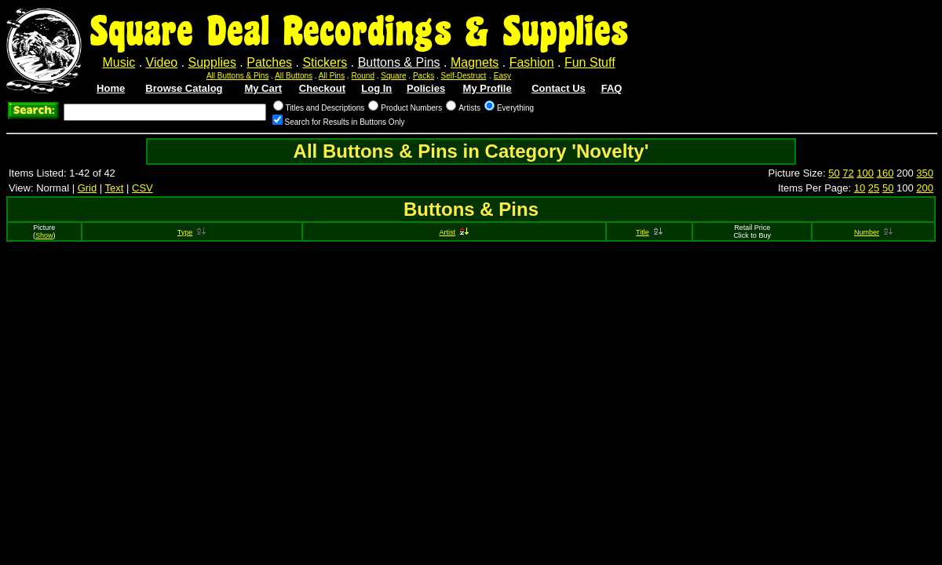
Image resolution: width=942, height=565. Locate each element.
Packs (423, 75)
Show (44, 235)
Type (191, 232)
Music (118, 62)
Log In (376, 88)
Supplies (212, 62)
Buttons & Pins (399, 62)
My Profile (487, 88)
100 (865, 173)
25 (873, 188)
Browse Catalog (183, 88)
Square (393, 75)
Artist (454, 232)
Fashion (531, 62)
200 (924, 188)
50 (833, 173)
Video (162, 62)
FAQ (612, 88)
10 (859, 188)
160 (885, 173)
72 (847, 173)
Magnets (474, 62)
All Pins (332, 75)
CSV (142, 188)
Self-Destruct (464, 75)
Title (649, 232)
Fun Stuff (589, 62)
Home (111, 88)
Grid (87, 188)
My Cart (263, 88)
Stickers (324, 62)
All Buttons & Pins (237, 75)
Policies (426, 88)
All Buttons (293, 75)
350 (924, 173)
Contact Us (558, 88)
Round (363, 75)
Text (114, 188)
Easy (502, 75)
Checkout (322, 88)
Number (873, 232)
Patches (269, 62)
